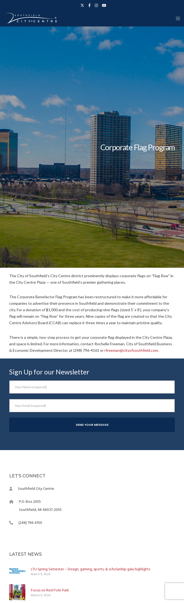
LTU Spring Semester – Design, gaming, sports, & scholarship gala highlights (90, 569)
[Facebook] (89, 5)
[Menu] (176, 18)
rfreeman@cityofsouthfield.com (131, 350)
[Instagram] (96, 5)
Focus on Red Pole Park (50, 590)
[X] (82, 5)
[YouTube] (104, 5)
